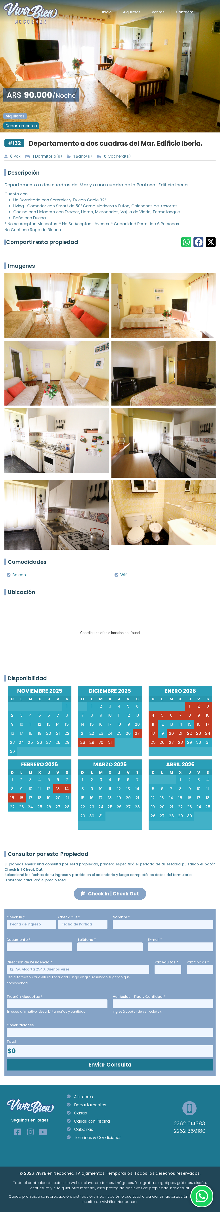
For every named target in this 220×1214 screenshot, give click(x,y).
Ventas (158, 12)
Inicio (107, 12)
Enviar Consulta (110, 1066)
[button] (186, 242)
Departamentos (21, 125)
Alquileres (131, 12)
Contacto (184, 12)
